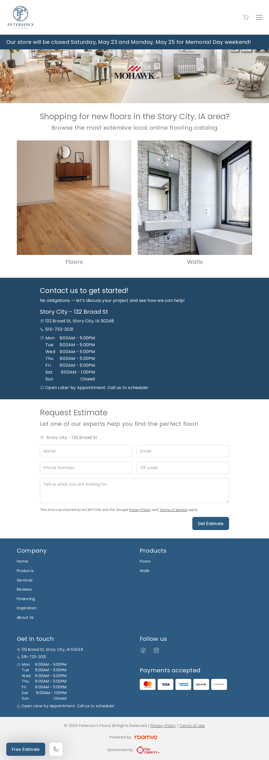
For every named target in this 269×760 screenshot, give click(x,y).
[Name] (86, 451)
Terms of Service (173, 509)
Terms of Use (192, 725)
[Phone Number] (86, 468)
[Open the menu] (259, 17)
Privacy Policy (140, 509)
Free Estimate (26, 749)
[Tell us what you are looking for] (134, 490)
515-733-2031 (59, 329)
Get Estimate (211, 523)
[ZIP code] (183, 468)
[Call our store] (56, 749)
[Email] (183, 451)
